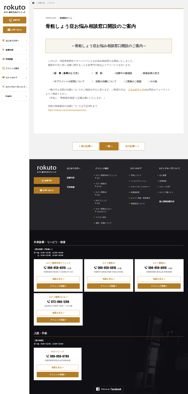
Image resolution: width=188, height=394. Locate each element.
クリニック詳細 (58, 275)
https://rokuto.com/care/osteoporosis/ (67, 110)
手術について (135, 173)
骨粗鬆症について (137, 196)
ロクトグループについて (168, 167)
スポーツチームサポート (139, 182)
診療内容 (69, 175)
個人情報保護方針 (166, 194)
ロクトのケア (135, 167)
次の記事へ (132, 146)
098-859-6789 (57, 345)
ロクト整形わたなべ (103, 202)
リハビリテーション (138, 177)
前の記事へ (86, 146)
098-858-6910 (58, 257)
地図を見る (58, 268)
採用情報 (162, 177)
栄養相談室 (134, 187)
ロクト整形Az (100, 188)
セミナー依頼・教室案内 (139, 191)
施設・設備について (103, 213)
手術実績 (69, 182)
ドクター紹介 (100, 208)
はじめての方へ (72, 167)
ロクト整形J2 (100, 181)
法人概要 (162, 173)
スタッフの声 (164, 182)
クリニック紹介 (101, 167)
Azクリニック (100, 195)
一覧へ (109, 146)
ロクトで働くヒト (165, 187)
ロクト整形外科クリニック (105, 174)
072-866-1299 (58, 291)
